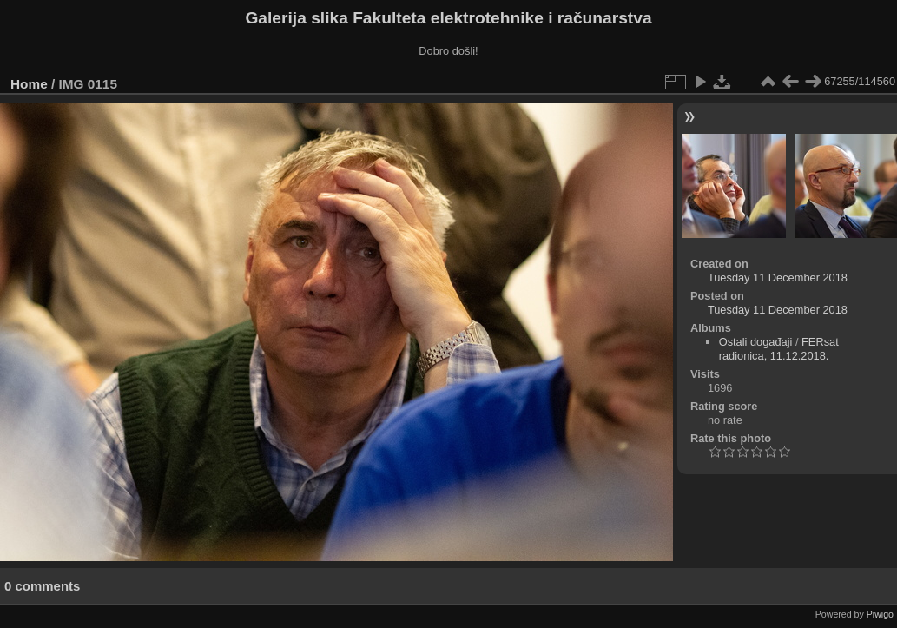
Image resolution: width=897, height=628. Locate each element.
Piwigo (880, 614)
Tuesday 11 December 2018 (778, 277)
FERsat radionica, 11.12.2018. (779, 348)
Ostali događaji (756, 341)
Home (29, 83)
